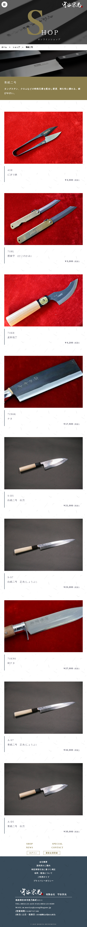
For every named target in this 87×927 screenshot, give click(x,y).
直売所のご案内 (43, 866)
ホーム (4, 47)
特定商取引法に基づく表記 (43, 869)
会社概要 (43, 862)
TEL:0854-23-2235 (25, 904)
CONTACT (57, 847)
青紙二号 (29, 47)
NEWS (29, 847)
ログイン (33, 853)
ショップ (16, 47)
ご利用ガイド (44, 877)
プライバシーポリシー (44, 881)
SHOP (29, 844)
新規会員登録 (52, 853)
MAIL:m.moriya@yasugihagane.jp (33, 907)
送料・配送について (43, 873)
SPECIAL (57, 844)
